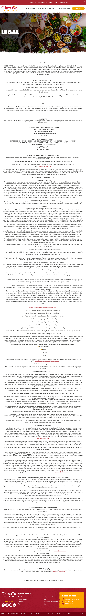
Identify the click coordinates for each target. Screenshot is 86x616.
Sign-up (78, 8)
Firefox (44, 349)
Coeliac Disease (23, 599)
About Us (46, 599)
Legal (58, 613)
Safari (44, 355)
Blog (56, 2)
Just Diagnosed (22, 597)
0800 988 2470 (69, 601)
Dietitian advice (69, 603)
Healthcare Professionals (37, 2)
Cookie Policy (53, 613)
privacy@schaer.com (45, 166)
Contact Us (64, 2)
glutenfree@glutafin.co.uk (72, 599)
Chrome (44, 352)
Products (43, 8)
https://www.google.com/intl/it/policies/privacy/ (43, 307)
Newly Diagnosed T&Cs (65, 613)
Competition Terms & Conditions (78, 613)
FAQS (50, 2)
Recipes (51, 8)
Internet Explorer (44, 346)
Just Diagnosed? (31, 8)
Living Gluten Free (64, 8)
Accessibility (47, 613)
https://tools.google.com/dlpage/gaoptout (47, 361)
